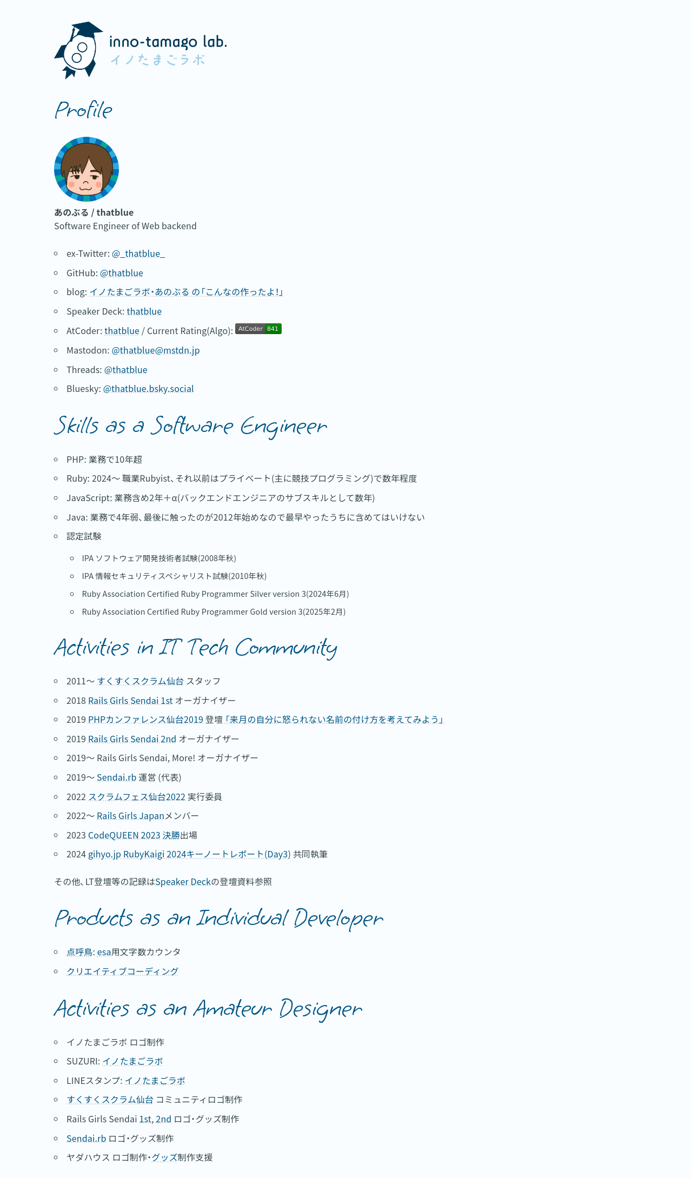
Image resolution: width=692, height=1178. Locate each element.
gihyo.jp (104, 853)
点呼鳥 (79, 951)
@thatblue (121, 272)
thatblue (144, 310)
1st (145, 1118)
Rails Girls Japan (130, 815)
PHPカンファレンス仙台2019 (145, 719)
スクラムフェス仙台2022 (136, 796)
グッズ (164, 1156)
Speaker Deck (183, 881)
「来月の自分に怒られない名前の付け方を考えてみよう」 (334, 719)
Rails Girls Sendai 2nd (132, 738)
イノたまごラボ (132, 1060)
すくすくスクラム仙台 (140, 680)
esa (104, 951)
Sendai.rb (116, 776)
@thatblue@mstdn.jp (156, 349)
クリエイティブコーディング (122, 970)
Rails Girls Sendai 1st (130, 700)
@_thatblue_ (138, 253)
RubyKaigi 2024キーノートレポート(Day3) (207, 853)
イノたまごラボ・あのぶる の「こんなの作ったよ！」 (186, 291)
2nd (163, 1118)
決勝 (171, 834)
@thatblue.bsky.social (148, 388)
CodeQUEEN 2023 (124, 834)
